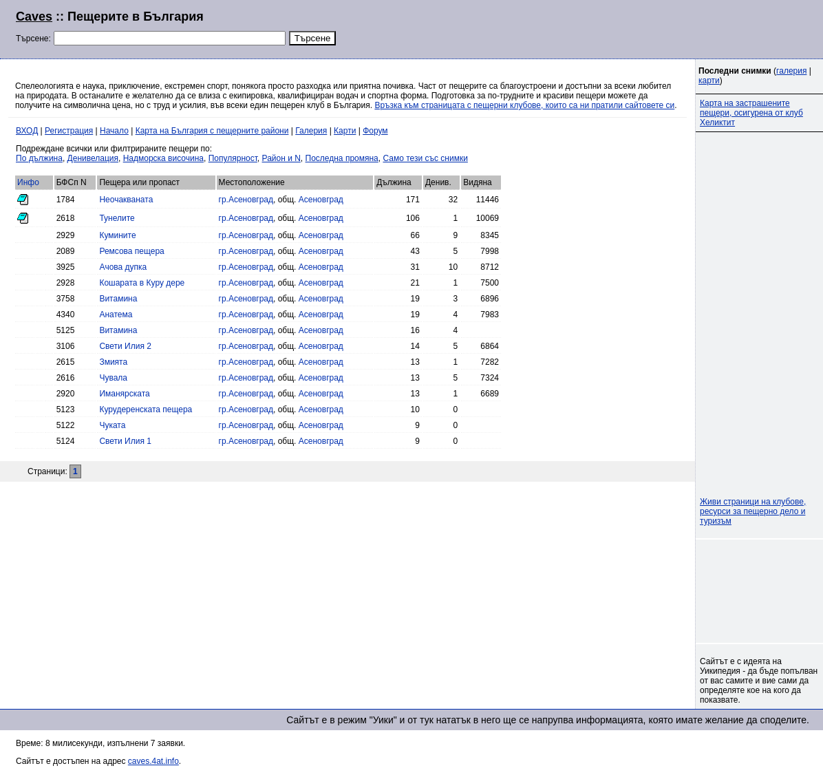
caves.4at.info (153, 761)
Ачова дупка (123, 267)
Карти (345, 131)
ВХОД (27, 131)
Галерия (311, 131)
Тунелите (116, 218)
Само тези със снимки (425, 158)
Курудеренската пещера (145, 409)
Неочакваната (126, 199)
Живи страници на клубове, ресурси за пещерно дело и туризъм (753, 511)
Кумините (117, 235)
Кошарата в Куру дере (141, 283)
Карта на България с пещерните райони (212, 131)
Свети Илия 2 (125, 346)
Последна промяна (342, 158)
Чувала (113, 378)
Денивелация (92, 158)
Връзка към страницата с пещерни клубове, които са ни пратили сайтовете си (524, 105)
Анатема (115, 314)
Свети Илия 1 (125, 441)
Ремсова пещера (131, 251)
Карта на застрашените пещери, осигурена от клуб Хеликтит (751, 112)
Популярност (233, 158)
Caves (34, 16)
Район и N (281, 158)
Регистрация (69, 131)
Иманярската (124, 393)
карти (709, 80)
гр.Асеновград (246, 199)
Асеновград (321, 199)
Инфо (28, 182)
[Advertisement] (640, 27)
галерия (791, 71)
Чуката (112, 425)
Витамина (118, 299)
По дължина (39, 158)
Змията (113, 362)
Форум (375, 131)
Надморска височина (163, 158)
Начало (114, 131)
